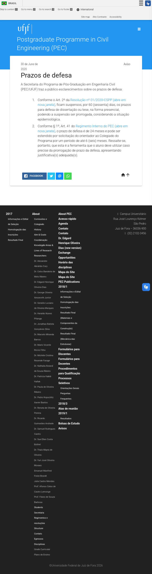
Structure (38, 528)
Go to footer (65, 9)
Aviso (127, 64)
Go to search (46, 9)
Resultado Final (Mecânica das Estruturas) (68, 338)
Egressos (38, 539)
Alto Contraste (100, 17)
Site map (85, 17)
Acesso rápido (67, 218)
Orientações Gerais (69, 388)
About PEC (65, 213)
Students (38, 507)
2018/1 (62, 286)
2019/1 (62, 413)
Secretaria (39, 512)
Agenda (63, 223)
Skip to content (9, 9)
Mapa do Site (66, 272)
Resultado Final (15, 240)
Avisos (62, 428)
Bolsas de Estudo (69, 423)
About (36, 213)
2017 (9, 213)
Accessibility (116, 17)
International (85, 9)
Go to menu (28, 9)
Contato (38, 533)
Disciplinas (39, 544)
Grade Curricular (42, 549)
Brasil (8, 3)
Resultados (65, 418)
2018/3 (62, 403)
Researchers (40, 255)
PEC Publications (69, 281)
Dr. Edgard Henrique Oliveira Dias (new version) (69, 243)
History (37, 229)
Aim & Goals (40, 234)
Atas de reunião (68, 408)
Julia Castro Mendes (44, 481)
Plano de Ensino (42, 554)
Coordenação (41, 240)
